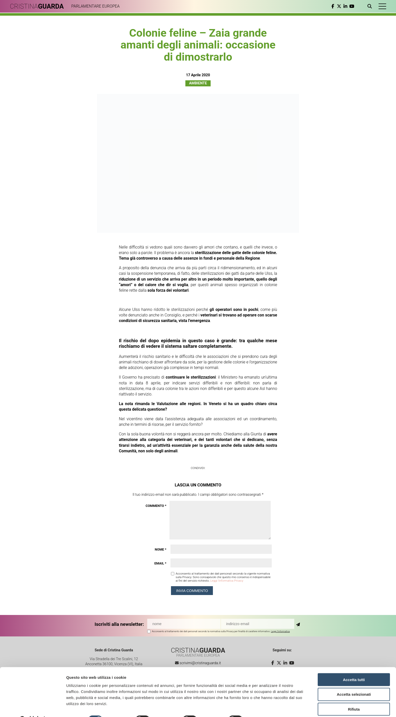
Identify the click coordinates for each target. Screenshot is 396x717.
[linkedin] (345, 6)
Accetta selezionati (354, 681)
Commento (155, 506)
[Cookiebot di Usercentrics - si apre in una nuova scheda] (33, 707)
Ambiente (198, 83)
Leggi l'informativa (280, 631)
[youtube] (351, 6)
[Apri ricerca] (370, 6)
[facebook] (332, 6)
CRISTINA (37, 6)
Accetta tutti (354, 666)
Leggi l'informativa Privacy (226, 580)
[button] (382, 6)
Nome (160, 549)
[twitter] (338, 6)
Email (160, 563)
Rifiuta (354, 696)
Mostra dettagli (265, 707)
